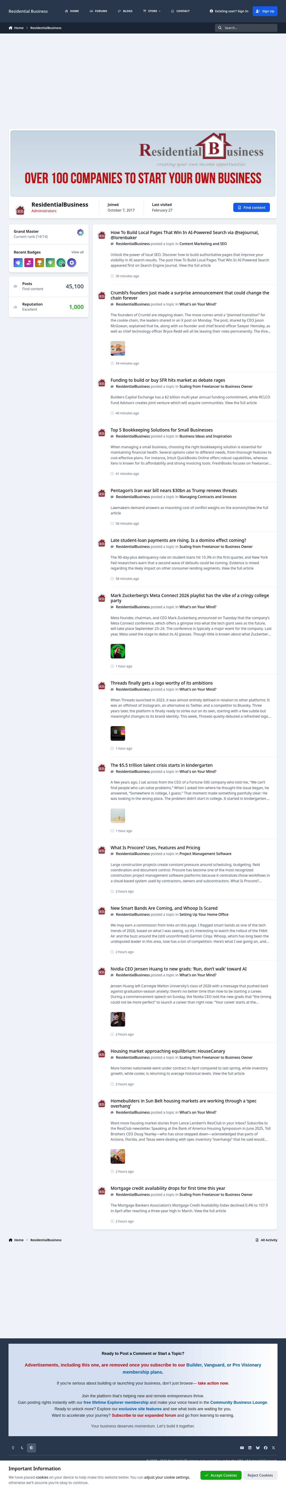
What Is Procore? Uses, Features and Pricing (155, 848)
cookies (42, 1477)
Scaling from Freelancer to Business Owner (216, 386)
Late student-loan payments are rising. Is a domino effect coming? (178, 540)
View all (78, 252)
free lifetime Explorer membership (116, 1402)
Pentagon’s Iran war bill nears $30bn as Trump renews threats (174, 491)
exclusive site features (140, 1409)
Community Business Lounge (238, 1402)
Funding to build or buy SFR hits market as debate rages (168, 380)
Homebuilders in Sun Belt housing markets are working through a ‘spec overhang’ (184, 1103)
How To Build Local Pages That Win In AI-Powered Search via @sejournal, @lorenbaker (185, 235)
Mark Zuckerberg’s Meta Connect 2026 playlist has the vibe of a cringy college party (190, 598)
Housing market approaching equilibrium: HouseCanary (168, 1051)
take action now (213, 1383)
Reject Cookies (260, 1475)
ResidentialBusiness (133, 243)
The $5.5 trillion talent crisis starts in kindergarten (162, 765)
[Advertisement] (143, 81)
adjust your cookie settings (166, 1477)
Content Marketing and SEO (203, 243)
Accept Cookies (221, 1475)
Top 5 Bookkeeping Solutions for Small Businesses (162, 430)
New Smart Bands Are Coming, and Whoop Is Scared (164, 908)
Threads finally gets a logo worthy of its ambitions (162, 683)
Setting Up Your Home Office (204, 914)
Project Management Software (206, 853)
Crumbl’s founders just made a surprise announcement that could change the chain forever (190, 295)
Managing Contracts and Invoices (208, 497)
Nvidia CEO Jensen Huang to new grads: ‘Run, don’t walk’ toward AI (179, 969)
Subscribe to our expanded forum (144, 1415)
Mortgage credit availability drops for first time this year (168, 1188)
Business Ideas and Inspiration (206, 436)
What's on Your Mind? (198, 304)
